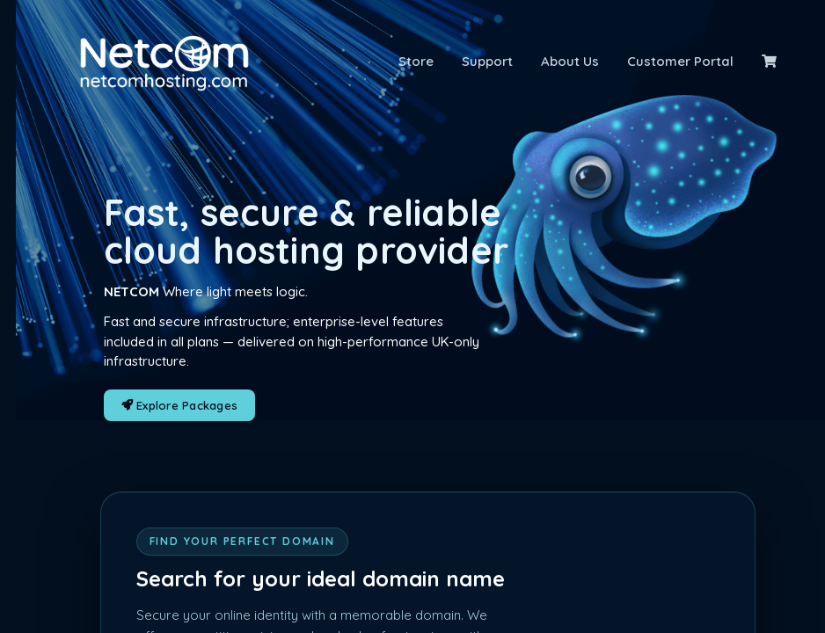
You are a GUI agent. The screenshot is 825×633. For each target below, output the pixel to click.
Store (416, 61)
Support (487, 61)
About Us (570, 61)
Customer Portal (680, 61)
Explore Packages (179, 405)
